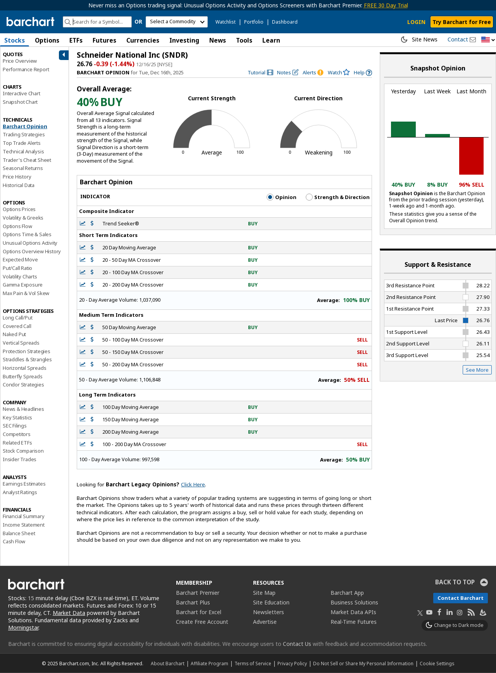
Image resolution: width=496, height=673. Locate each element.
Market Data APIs (353, 612)
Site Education (271, 602)
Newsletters (268, 612)
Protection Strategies (26, 351)
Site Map (264, 592)
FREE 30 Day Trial (386, 5)
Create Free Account (202, 621)
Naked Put (14, 334)
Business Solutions (354, 602)
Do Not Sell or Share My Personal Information (363, 663)
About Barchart (167, 663)
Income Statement (24, 524)
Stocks (14, 40)
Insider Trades (19, 459)
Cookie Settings (437, 663)
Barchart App (347, 592)
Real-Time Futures (354, 621)
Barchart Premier (197, 592)
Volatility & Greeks (23, 217)
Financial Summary (24, 516)
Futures (104, 40)
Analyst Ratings (20, 492)
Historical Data (18, 185)
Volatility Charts (20, 276)
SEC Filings (15, 425)
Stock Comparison (23, 450)
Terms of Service (252, 663)
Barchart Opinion (25, 126)
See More (477, 369)
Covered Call (17, 326)
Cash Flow (14, 541)
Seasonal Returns (23, 168)
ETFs (76, 40)
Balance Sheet (19, 533)
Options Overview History (32, 251)
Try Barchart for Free (461, 22)
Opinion (281, 197)
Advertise (265, 621)
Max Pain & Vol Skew (26, 293)
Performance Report (26, 69)
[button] (488, 40)
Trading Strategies (24, 134)
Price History (17, 176)
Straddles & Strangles (27, 359)
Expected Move (20, 259)
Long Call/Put (17, 317)
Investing (184, 40)
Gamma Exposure (23, 284)
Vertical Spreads (21, 342)
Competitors (17, 434)
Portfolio (254, 22)
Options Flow (17, 226)
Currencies (142, 40)
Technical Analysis (23, 151)
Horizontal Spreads (24, 367)
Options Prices (19, 209)
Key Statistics (17, 417)
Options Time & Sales (27, 234)
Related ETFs (17, 442)
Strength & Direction (338, 197)
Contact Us (297, 643)
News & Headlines (23, 408)
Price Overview (20, 60)
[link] (260, 72)
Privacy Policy (292, 663)
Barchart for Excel (198, 612)
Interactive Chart (21, 93)
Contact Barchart (460, 597)
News (217, 40)
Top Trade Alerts (22, 142)
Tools (244, 40)
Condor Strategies (23, 384)
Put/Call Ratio (17, 267)
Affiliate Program (209, 663)
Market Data (69, 612)
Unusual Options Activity (30, 242)
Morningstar (23, 627)
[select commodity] (177, 21)
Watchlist (225, 22)
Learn (271, 40)
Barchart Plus (193, 602)
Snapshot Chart (20, 101)
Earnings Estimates (24, 483)
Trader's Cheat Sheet (27, 159)
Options (47, 40)
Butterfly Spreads (23, 376)
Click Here (193, 484)
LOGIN (416, 22)
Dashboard (285, 22)
